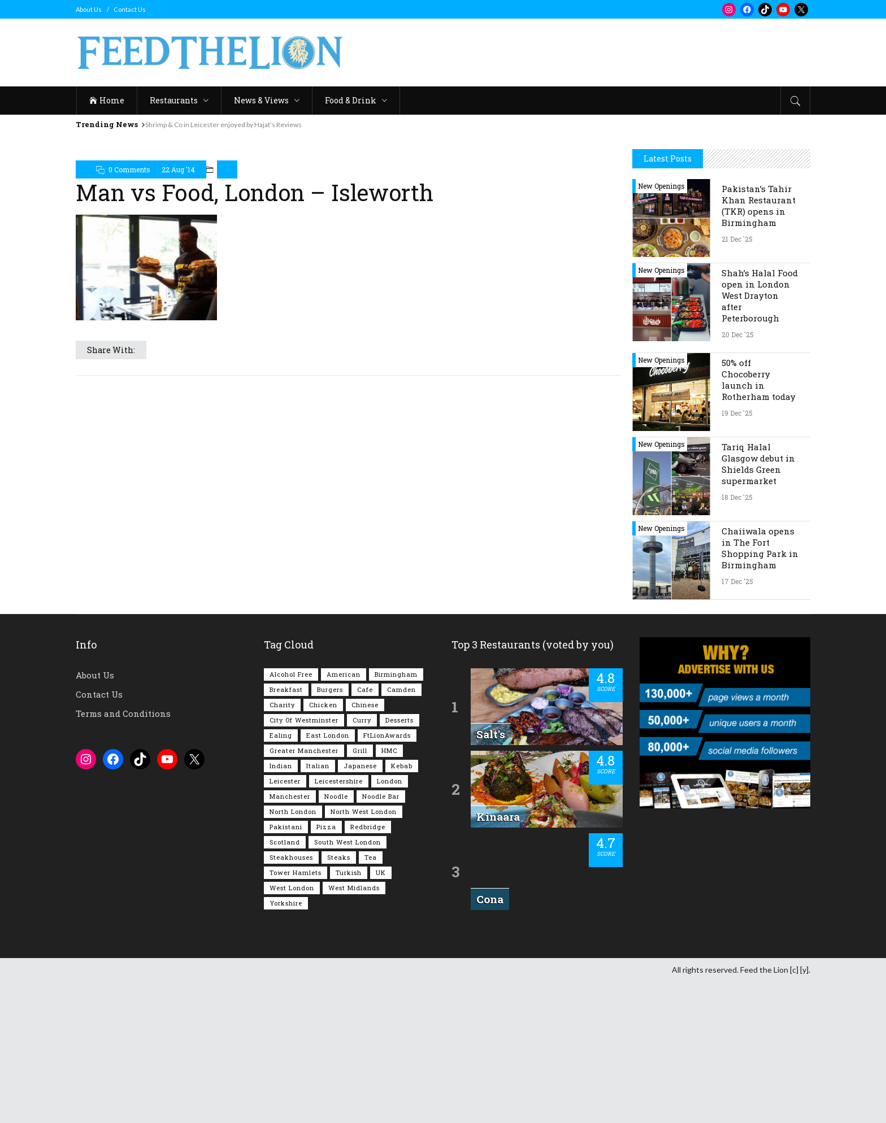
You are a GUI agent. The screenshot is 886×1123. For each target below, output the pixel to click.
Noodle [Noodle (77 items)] (336, 937)
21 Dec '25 (737, 380)
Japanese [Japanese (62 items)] (360, 907)
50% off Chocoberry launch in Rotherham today (759, 520)
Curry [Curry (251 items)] (362, 861)
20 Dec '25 (738, 475)
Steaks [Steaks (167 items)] (338, 998)
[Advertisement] (604, 52)
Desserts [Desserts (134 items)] (399, 861)
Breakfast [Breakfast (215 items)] (286, 830)
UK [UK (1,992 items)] (381, 1013)
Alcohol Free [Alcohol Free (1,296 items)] (291, 815)
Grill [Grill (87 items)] (360, 891)
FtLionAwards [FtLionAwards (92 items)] (387, 876)
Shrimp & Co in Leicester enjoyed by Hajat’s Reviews (223, 124)
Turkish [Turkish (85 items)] (349, 1013)
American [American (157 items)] (344, 815)
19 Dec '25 (737, 554)
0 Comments (129, 169)
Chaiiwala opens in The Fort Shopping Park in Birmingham (760, 689)
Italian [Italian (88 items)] (317, 907)
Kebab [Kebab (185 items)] (401, 907)
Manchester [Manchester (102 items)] (290, 937)
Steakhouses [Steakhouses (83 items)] (291, 998)
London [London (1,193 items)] (389, 922)
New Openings (661, 327)
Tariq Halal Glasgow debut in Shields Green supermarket (758, 605)
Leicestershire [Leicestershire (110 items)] (339, 922)
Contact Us (130, 9)
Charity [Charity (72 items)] (282, 846)
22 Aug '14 (178, 169)
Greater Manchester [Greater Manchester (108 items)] (304, 891)
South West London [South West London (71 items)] (347, 983)
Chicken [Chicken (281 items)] (323, 846)
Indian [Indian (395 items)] (281, 907)
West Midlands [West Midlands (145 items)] (354, 1029)
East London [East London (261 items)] (327, 876)
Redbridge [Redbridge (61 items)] (367, 968)
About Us (89, 9)
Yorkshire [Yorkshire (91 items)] (286, 1044)
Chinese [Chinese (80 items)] (365, 846)
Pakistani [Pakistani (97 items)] (286, 968)
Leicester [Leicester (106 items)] (285, 922)
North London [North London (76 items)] (293, 952)
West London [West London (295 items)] (292, 1029)
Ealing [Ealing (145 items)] (281, 876)
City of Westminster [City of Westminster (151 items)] (304, 861)
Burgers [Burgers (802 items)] (330, 830)
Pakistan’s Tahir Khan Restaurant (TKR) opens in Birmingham (759, 346)
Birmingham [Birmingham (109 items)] (396, 815)
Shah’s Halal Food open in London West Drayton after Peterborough (760, 436)
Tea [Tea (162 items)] (370, 998)
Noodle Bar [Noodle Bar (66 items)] (380, 937)
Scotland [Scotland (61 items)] (285, 983)
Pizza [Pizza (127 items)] (326, 968)
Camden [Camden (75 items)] (401, 830)
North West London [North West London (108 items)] (364, 952)
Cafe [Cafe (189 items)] (365, 830)
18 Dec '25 (737, 638)
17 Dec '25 (737, 722)
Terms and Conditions (123, 854)
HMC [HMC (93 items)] (389, 891)
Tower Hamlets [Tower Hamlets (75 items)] (296, 1013)
